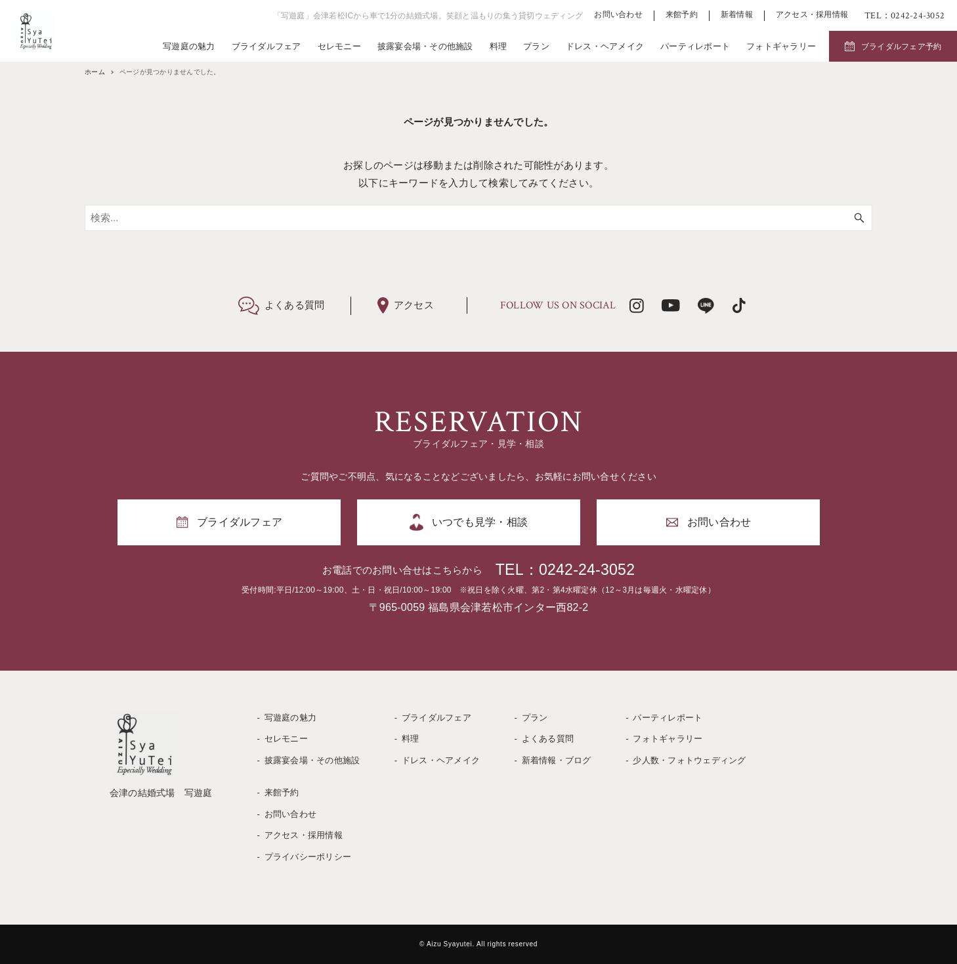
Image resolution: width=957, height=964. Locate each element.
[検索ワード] (478, 218)
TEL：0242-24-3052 (565, 569)
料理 (498, 46)
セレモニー (339, 46)
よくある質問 (548, 739)
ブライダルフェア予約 (901, 46)
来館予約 (682, 14)
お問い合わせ (618, 14)
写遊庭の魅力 (189, 46)
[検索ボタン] (859, 218)
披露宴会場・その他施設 (425, 46)
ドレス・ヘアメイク (605, 46)
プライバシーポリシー (308, 857)
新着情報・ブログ (556, 760)
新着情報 (737, 14)
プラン (536, 46)
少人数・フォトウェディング (689, 760)
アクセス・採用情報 (812, 14)
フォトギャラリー (781, 46)
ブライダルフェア (266, 46)
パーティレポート (695, 46)
